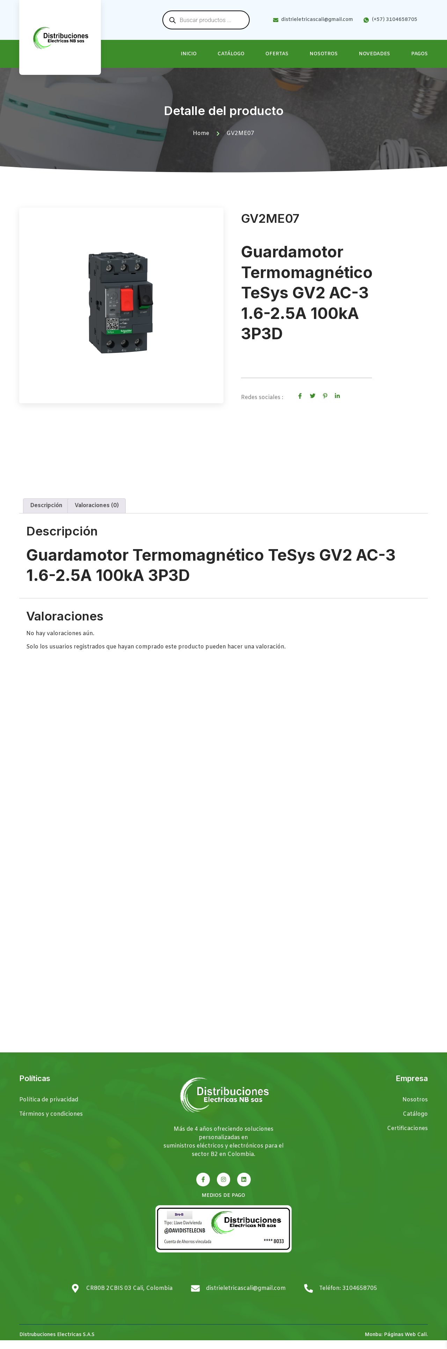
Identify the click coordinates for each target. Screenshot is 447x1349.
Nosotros (323, 54)
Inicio (189, 54)
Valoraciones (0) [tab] (97, 514)
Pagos (419, 54)
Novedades (374, 54)
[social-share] (300, 396)
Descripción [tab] (46, 514)
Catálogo (231, 54)
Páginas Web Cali (405, 1344)
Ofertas (276, 54)
